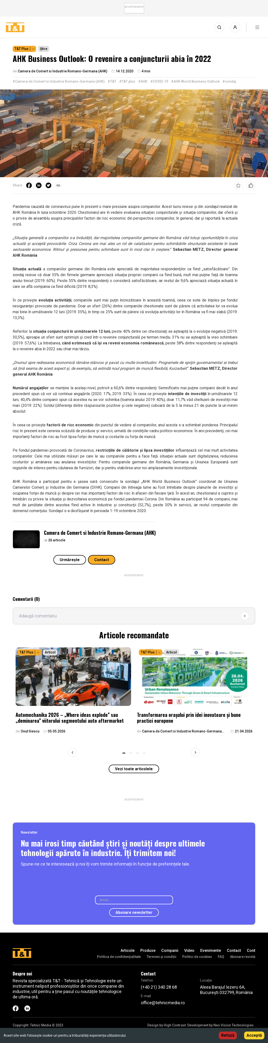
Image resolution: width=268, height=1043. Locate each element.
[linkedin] (39, 185)
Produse (147, 950)
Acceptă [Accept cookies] (254, 1035)
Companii (169, 950)
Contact (101, 559)
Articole (127, 950)
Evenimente (210, 950)
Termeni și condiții (161, 957)
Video (189, 950)
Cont (251, 950)
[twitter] (48, 185)
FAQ (221, 957)
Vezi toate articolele (134, 769)
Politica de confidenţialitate (119, 957)
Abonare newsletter (134, 912)
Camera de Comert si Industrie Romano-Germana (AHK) (100, 532)
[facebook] (29, 185)
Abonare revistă (242, 957)
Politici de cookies (197, 957)
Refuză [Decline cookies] (227, 1035)
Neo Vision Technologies (233, 1025)
